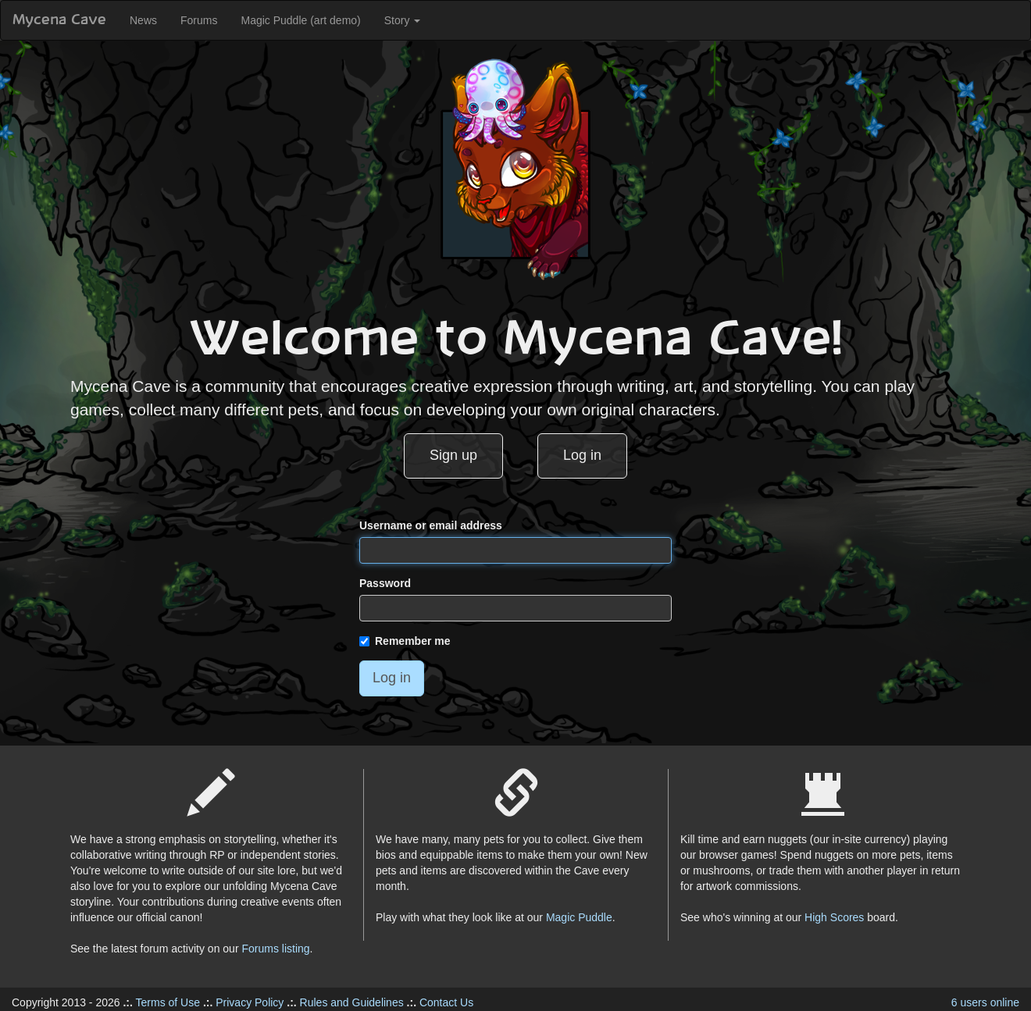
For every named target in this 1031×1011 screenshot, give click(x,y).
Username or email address (430, 525)
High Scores (834, 917)
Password (385, 583)
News (143, 20)
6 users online (985, 1002)
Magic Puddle (579, 917)
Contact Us (446, 1002)
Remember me (405, 641)
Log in (582, 455)
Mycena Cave (59, 20)
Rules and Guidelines (352, 1002)
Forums (198, 20)
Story (402, 20)
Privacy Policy (250, 1002)
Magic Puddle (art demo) (300, 20)
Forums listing (275, 948)
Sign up (453, 455)
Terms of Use (168, 1002)
